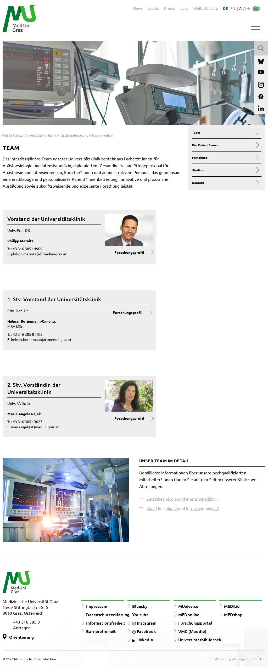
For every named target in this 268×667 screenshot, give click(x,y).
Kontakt (225, 183)
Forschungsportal (195, 623)
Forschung (225, 157)
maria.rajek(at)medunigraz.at (35, 426)
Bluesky (139, 606)
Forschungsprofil (129, 252)
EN (232, 8)
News (137, 8)
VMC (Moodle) (192, 631)
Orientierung (21, 637)
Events (153, 8)
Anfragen (22, 627)
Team (225, 132)
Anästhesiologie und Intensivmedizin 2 (183, 508)
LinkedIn (142, 639)
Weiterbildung (205, 8)
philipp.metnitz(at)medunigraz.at (38, 253)
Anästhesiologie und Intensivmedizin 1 (183, 498)
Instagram (144, 623)
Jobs (184, 8)
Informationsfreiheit (105, 623)
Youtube (140, 614)
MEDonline (188, 614)
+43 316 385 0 (26, 621)
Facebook (144, 631)
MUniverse (188, 606)
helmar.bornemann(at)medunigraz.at (41, 339)
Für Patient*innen (225, 145)
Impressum (96, 606)
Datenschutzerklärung (107, 614)
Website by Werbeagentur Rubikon (240, 659)
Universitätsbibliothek (199, 639)
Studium (225, 170)
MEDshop (233, 614)
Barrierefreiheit (101, 631)
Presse (169, 8)
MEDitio (232, 606)
